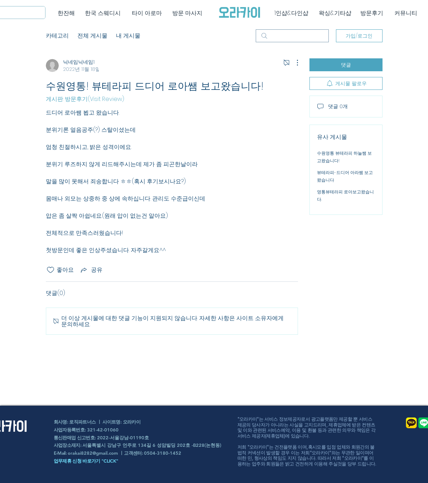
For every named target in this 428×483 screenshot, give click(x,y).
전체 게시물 (92, 36)
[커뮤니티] (406, 13)
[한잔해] (66, 13)
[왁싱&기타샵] (335, 13)
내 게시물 (128, 36)
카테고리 (57, 36)
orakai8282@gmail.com (93, 453)
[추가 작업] (293, 62)
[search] (292, 35)
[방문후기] (372, 13)
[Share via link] (91, 269)
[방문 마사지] (187, 13)
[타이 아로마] (147, 13)
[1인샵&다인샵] (291, 13)
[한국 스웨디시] (103, 13)
